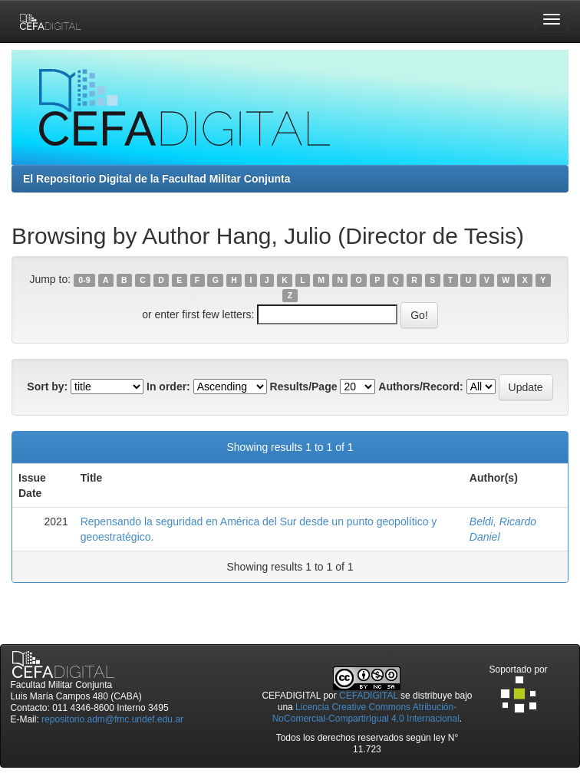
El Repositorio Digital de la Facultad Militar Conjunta (156, 179)
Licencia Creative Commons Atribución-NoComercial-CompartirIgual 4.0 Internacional (366, 713)
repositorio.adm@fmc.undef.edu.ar (112, 719)
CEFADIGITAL (368, 695)
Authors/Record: (420, 386)
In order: (168, 386)
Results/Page (304, 386)
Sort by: (47, 386)
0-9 (84, 280)
